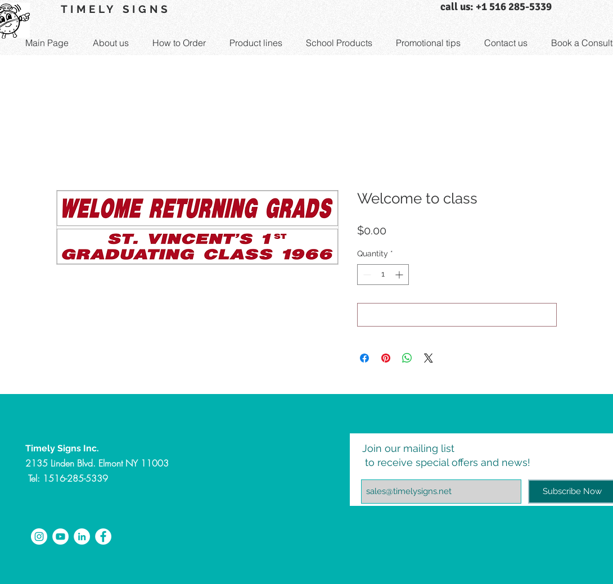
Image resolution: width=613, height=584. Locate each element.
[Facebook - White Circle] (103, 536)
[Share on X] (428, 358)
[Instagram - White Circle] (39, 536)
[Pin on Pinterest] (386, 358)
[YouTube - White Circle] (60, 536)
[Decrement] (366, 274)
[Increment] (400, 274)
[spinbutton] (383, 274)
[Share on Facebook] (364, 358)
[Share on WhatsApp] (407, 358)
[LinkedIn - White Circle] (82, 536)
